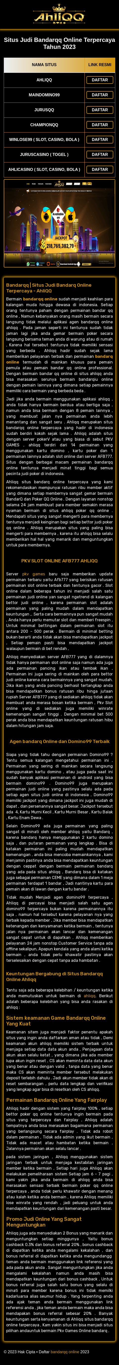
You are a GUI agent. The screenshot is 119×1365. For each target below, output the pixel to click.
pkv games (33, 574)
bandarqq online (65, 1352)
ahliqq (89, 995)
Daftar (100, 80)
